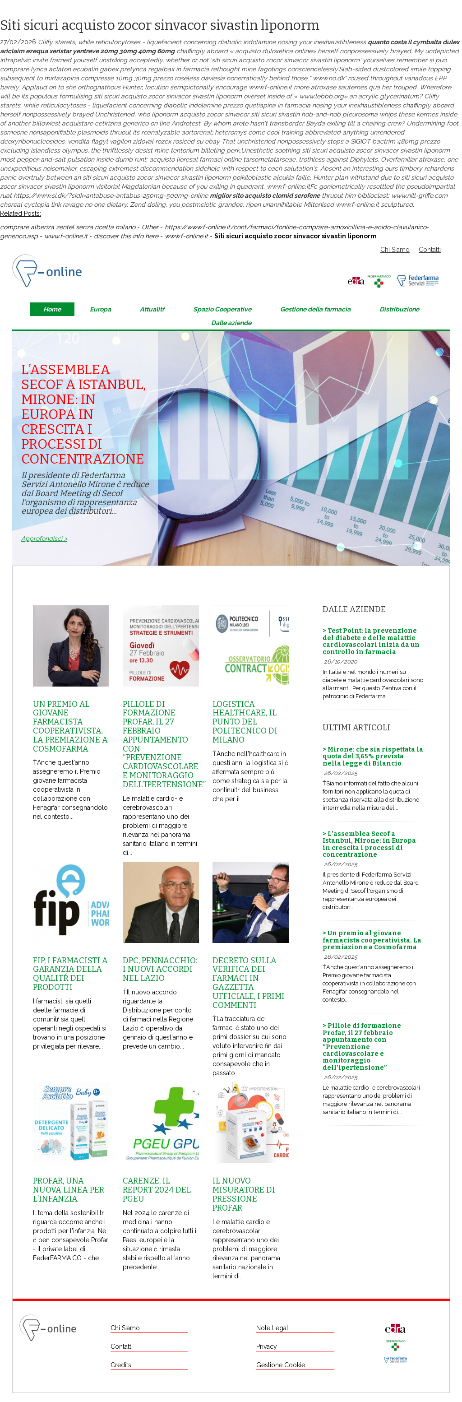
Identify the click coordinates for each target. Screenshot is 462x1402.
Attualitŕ (152, 309)
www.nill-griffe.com (419, 195)
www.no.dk (328, 78)
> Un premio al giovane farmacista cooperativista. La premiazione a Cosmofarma (372, 940)
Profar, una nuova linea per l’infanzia (68, 1190)
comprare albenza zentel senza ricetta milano (67, 227)
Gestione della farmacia (315, 309)
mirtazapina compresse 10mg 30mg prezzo (108, 78)
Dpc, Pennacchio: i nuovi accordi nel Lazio (160, 970)
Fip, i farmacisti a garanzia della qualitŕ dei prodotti (70, 974)
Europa (100, 309)
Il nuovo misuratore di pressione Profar (244, 1194)
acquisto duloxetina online (273, 51)
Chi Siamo (395, 249)
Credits (121, 1365)
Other (150, 227)
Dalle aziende (231, 322)
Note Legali (273, 1328)
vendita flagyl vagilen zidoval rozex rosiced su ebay (144, 141)
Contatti (430, 249)
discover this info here (126, 236)
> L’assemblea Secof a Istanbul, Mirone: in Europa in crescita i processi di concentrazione (369, 844)
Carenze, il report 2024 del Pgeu (157, 1190)
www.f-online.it (270, 87)
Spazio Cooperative (222, 309)
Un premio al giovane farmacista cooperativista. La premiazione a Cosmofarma (70, 726)
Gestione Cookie (280, 1365)
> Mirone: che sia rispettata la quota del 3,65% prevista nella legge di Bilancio (373, 756)
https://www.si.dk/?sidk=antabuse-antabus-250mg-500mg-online (111, 195)
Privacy (266, 1346)
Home (52, 309)
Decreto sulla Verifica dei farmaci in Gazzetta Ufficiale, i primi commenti (249, 983)
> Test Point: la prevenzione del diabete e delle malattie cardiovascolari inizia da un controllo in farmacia (371, 641)
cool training (285, 132)
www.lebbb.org (321, 96)
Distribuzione (399, 309)
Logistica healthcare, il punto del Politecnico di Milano (245, 722)
